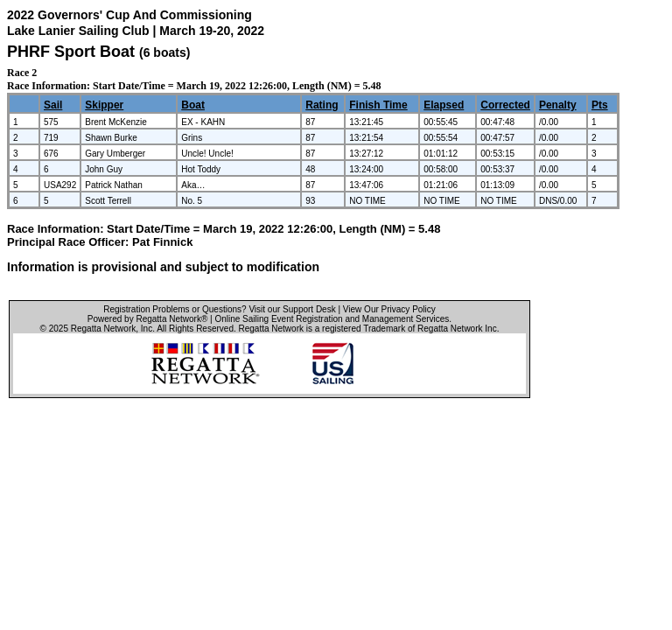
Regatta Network (103, 328)
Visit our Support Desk (291, 309)
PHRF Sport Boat (71, 51)
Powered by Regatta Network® (147, 319)
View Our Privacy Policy (389, 309)
